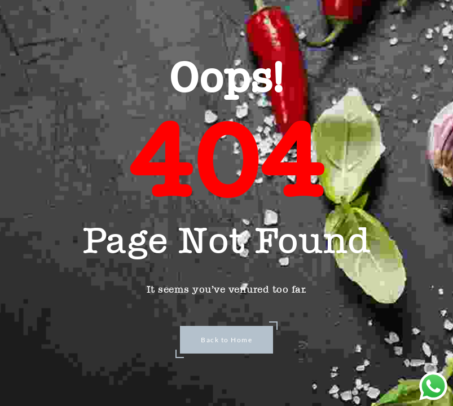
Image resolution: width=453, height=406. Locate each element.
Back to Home (226, 340)
